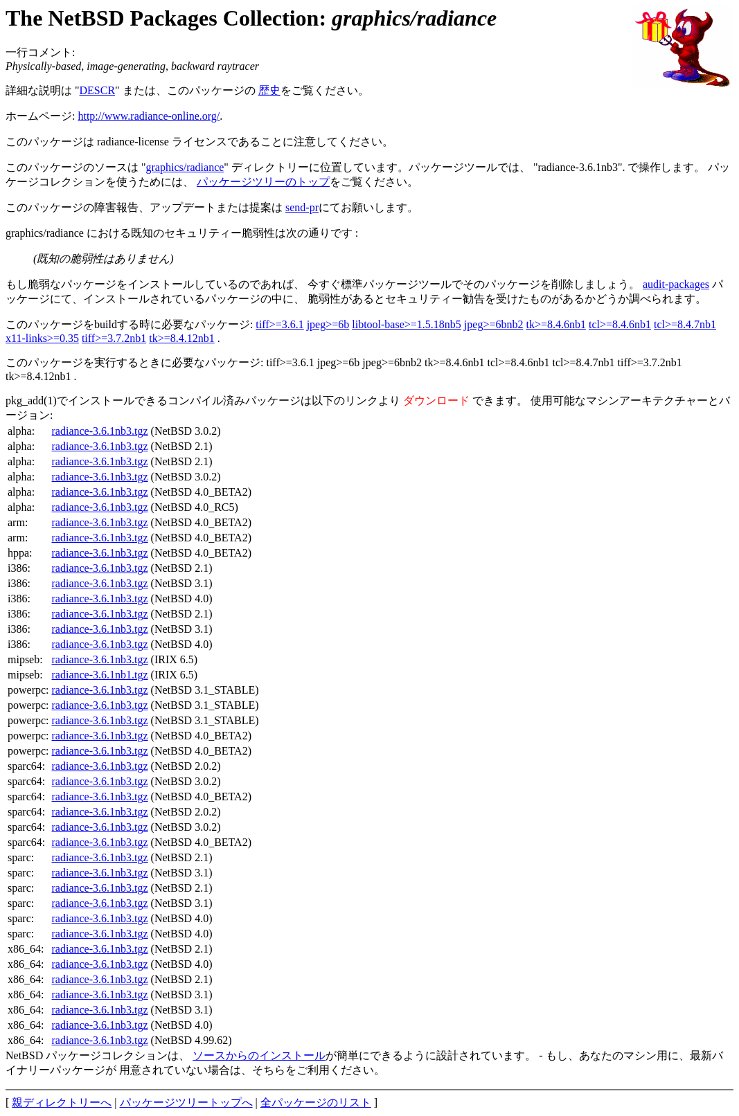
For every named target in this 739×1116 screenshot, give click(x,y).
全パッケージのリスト (315, 1102)
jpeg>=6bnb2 (494, 324)
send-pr (302, 207)
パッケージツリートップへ (186, 1102)
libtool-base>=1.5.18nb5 (406, 324)
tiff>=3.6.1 (279, 324)
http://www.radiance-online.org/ (149, 116)
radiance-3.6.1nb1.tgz (100, 675)
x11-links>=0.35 (42, 338)
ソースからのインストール (259, 1055)
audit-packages (676, 284)
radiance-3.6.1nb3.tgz (100, 431)
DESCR (98, 90)
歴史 (269, 90)
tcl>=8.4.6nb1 (620, 324)
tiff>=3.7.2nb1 (114, 338)
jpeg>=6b (328, 324)
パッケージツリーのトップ (263, 182)
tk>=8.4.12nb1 (182, 338)
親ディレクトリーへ (62, 1102)
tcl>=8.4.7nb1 (685, 324)
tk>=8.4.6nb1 (556, 324)
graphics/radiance (185, 167)
